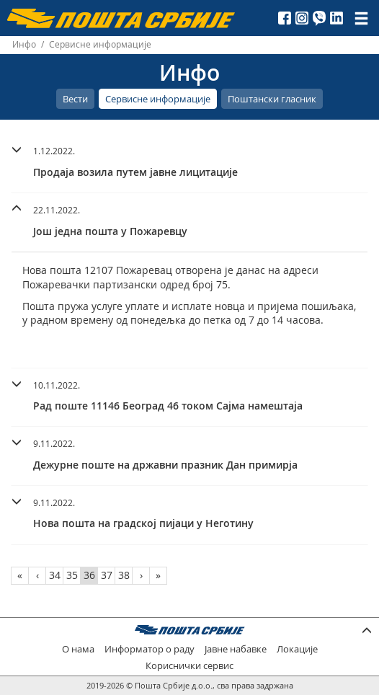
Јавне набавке (236, 649)
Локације (297, 649)
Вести (75, 98)
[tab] (189, 163)
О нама (78, 649)
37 (106, 575)
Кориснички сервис (189, 666)
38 (124, 575)
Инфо (24, 44)
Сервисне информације (157, 98)
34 (55, 575)
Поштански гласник (272, 98)
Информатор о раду (149, 649)
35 (72, 575)
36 (89, 575)
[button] (189, 159)
